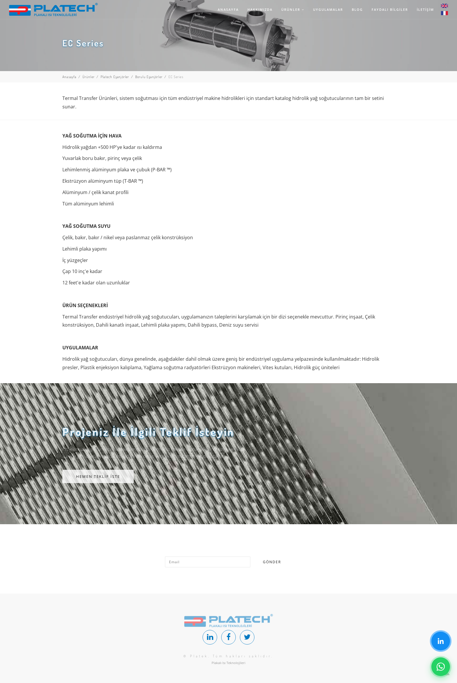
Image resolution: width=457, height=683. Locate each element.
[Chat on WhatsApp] (440, 666)
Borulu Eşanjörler (149, 77)
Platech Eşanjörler (115, 77)
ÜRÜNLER (292, 9)
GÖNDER (272, 561)
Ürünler (88, 77)
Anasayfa (69, 77)
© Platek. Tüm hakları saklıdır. (228, 656)
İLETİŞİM (425, 9)
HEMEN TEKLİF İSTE (98, 476)
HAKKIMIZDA (260, 9)
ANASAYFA (228, 9)
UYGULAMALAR (328, 9)
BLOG (357, 9)
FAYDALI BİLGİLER (390, 9)
